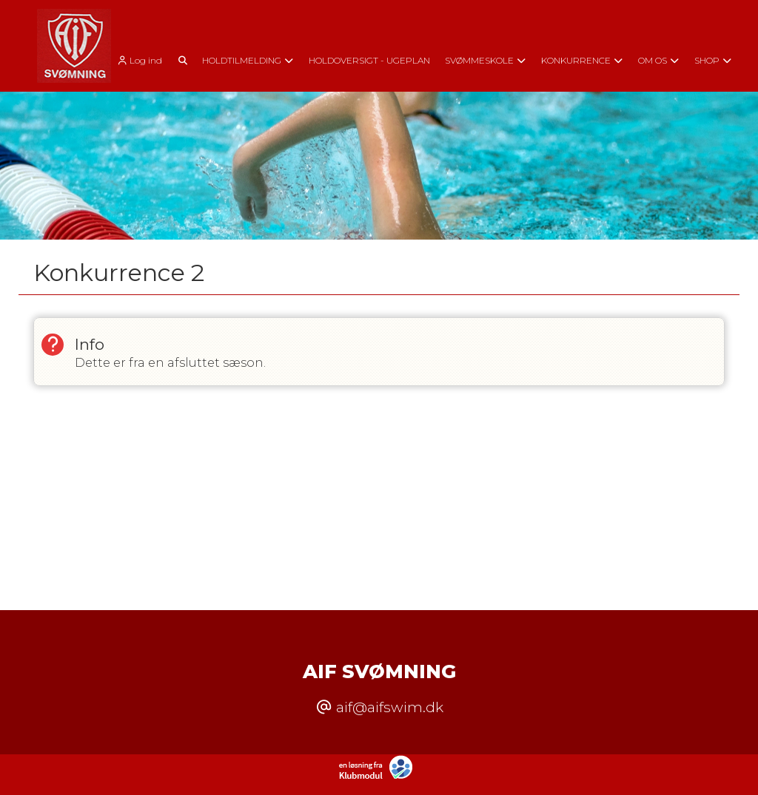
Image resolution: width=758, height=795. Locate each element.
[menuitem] (143, 60)
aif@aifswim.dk (389, 707)
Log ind (138, 60)
